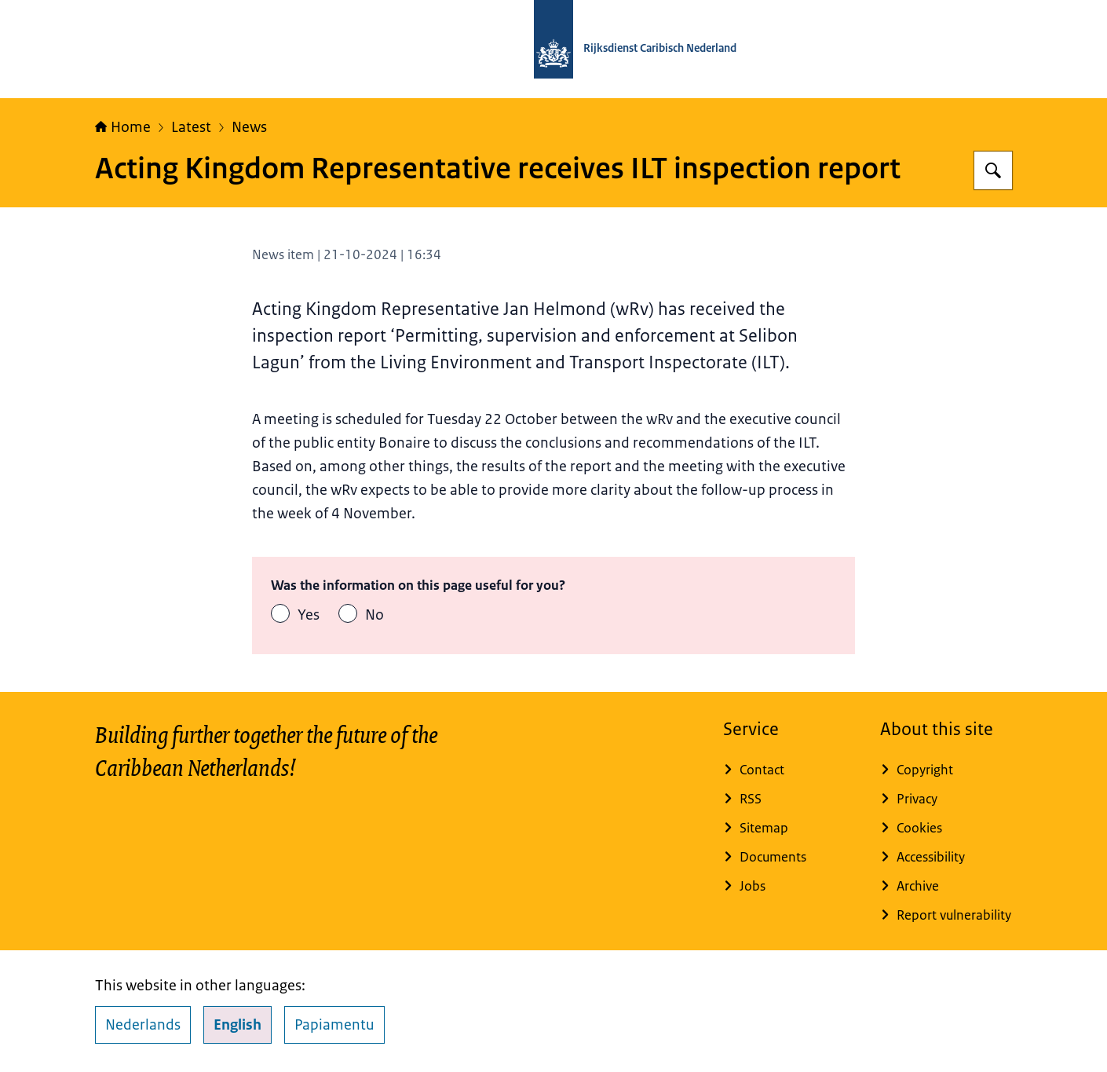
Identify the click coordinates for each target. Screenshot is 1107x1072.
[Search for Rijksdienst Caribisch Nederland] (993, 170)
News (249, 127)
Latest (191, 127)
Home (123, 127)
